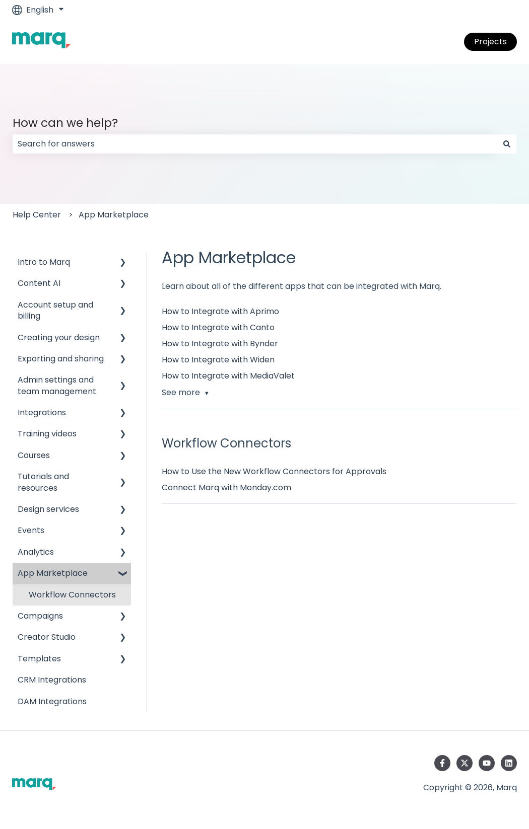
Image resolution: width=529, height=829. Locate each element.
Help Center (37, 214)
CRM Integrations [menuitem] (52, 680)
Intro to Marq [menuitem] (44, 262)
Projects (490, 41)
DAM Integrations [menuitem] (52, 701)
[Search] (506, 144)
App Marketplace (114, 214)
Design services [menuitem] (48, 509)
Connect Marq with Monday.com (226, 487)
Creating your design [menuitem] (59, 337)
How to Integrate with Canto (218, 327)
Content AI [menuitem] (39, 283)
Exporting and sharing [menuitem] (61, 358)
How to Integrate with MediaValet (228, 376)
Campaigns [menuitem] (40, 616)
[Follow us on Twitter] (464, 763)
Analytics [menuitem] (36, 552)
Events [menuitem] (31, 530)
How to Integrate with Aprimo (220, 311)
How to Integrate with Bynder (220, 343)
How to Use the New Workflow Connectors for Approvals (274, 471)
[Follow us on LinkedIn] (509, 763)
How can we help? (65, 123)
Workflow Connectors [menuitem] (72, 594)
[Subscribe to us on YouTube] (487, 763)
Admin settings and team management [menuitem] (57, 385)
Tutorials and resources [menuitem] (43, 482)
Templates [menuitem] (39, 658)
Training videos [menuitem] (47, 433)
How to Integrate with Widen (218, 359)
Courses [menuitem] (34, 455)
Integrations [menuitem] (42, 412)
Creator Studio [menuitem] (47, 637)
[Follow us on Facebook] (442, 763)
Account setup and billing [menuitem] (55, 310)
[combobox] (255, 144)
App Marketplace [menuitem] (53, 573)
